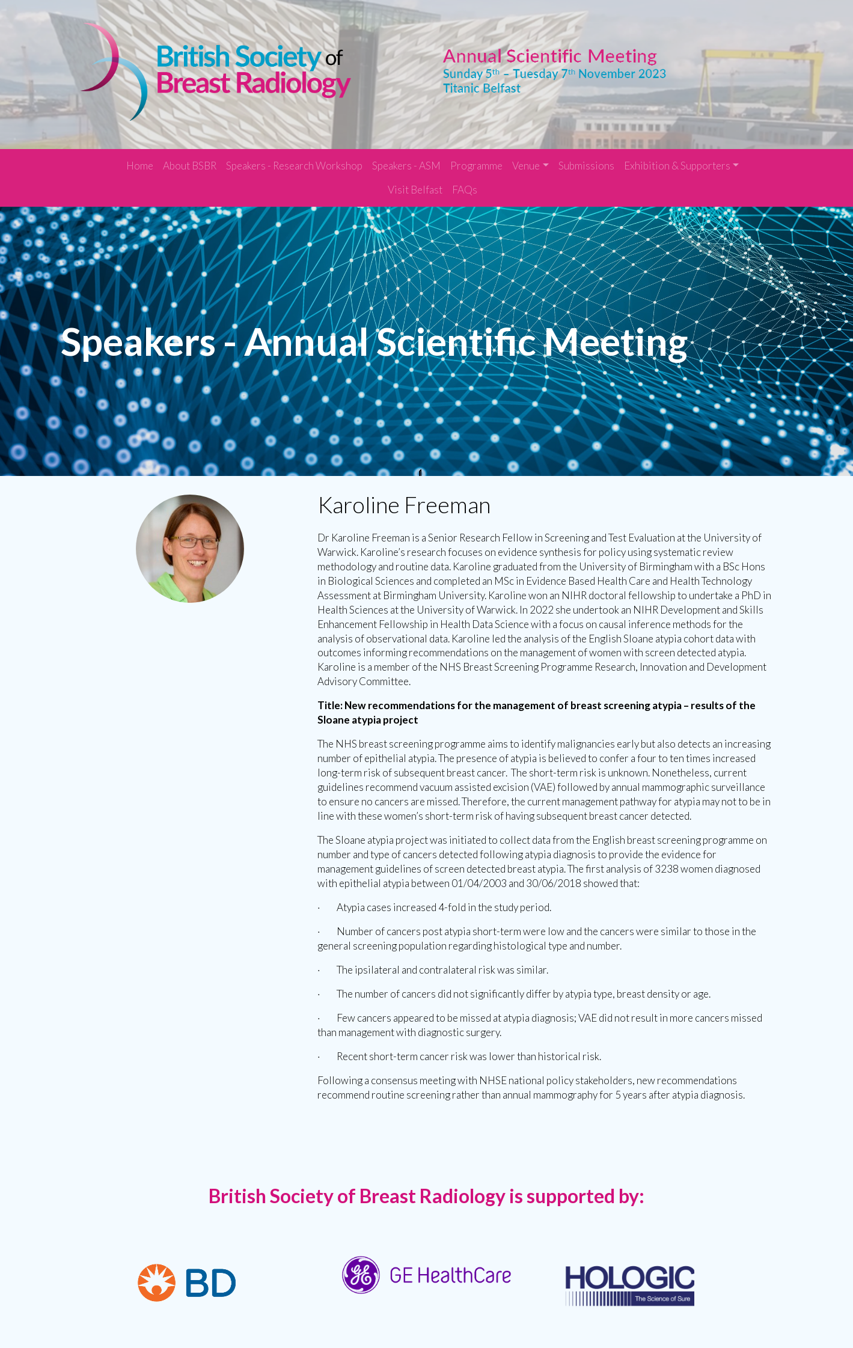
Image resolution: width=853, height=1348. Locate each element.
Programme (476, 159)
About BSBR (189, 159)
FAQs (464, 183)
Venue (526, 159)
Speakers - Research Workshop (294, 159)
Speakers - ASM (406, 159)
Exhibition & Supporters (677, 159)
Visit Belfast (415, 183)
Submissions (586, 159)
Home (139, 159)
